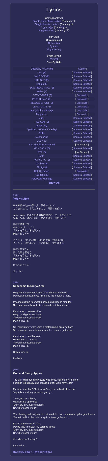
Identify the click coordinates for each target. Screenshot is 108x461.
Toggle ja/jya (47, 27)
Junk (41, 118)
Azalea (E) (41, 91)
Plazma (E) (41, 84)
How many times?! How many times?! (32, 451)
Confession (42, 163)
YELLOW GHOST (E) (42, 103)
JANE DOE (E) (42, 76)
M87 (41, 156)
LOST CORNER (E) (41, 95)
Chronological (54, 40)
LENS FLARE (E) (42, 106)
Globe (42, 133)
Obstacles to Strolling (42, 68)
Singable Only (54, 49)
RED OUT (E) (42, 121)
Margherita (41, 114)
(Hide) (16, 195)
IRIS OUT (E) (42, 80)
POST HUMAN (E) (41, 99)
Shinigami (42, 167)
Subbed (87, 72)
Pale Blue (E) (42, 175)
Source (82, 68)
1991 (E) (41, 72)
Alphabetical (54, 43)
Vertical (54, 59)
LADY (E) (42, 140)
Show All (54, 182)
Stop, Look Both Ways (41, 110)
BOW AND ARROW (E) (42, 87)
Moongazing (41, 137)
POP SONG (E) (42, 159)
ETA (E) (42, 152)
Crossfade (82, 95)
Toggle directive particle (47, 24)
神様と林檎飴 (21, 198)
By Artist (54, 46)
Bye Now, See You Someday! (42, 129)
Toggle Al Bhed (46, 30)
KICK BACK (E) (42, 148)
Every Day (41, 125)
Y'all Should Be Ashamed (42, 144)
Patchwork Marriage (41, 178)
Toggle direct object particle (47, 21)
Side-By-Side (54, 62)
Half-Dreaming (41, 171)
